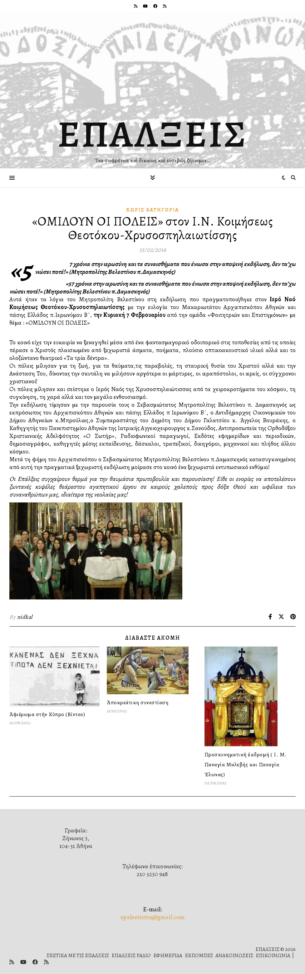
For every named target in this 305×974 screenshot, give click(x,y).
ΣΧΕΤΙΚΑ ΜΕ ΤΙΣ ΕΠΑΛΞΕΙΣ (78, 955)
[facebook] (155, 6)
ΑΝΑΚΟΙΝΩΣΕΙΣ (234, 955)
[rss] (136, 6)
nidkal (24, 617)
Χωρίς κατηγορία (152, 209)
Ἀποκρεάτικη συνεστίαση (137, 702)
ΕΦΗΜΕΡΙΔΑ (167, 955)
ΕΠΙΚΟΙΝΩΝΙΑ (273, 955)
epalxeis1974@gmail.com (152, 917)
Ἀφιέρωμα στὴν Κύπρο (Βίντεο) (47, 714)
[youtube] (146, 6)
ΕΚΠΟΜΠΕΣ (199, 955)
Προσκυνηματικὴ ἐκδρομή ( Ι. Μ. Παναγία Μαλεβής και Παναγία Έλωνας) (245, 764)
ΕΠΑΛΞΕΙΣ (152, 134)
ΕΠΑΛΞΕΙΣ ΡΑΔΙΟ (131, 955)
